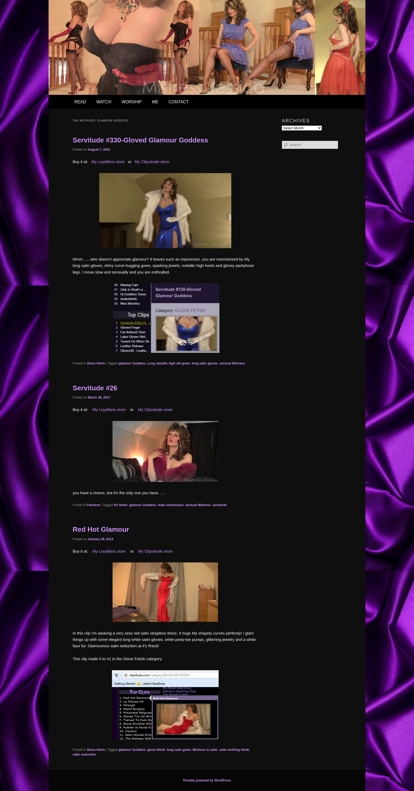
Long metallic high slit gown (168, 363)
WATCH (103, 102)
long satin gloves (205, 363)
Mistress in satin (205, 750)
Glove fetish (96, 363)
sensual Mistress (232, 363)
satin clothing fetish (234, 750)
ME (155, 102)
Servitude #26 (95, 388)
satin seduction (84, 754)
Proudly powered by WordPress (207, 780)
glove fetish (156, 750)
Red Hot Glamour (101, 529)
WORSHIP (131, 102)
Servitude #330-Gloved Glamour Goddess (140, 140)
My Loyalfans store (108, 161)
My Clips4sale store (152, 161)
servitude (220, 505)
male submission (171, 505)
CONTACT (178, 102)
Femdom (93, 505)
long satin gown (179, 750)
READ (80, 102)
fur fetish (120, 505)
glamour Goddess (132, 363)
